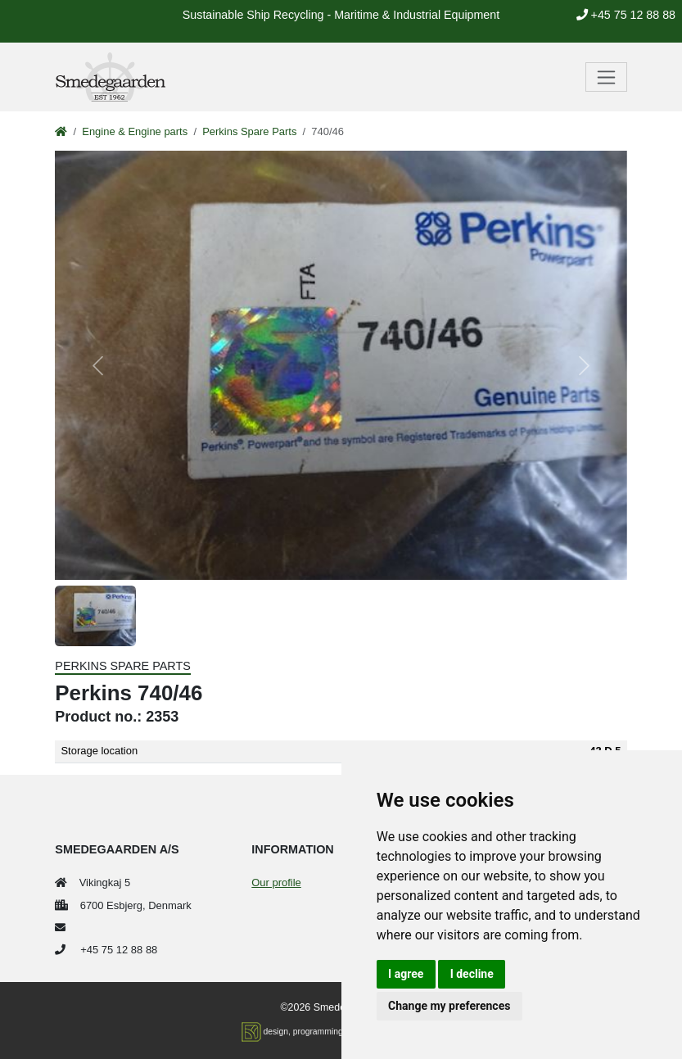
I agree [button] (405, 973)
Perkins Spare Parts (249, 131)
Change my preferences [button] (449, 1005)
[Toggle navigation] (606, 77)
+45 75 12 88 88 (625, 14)
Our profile (275, 882)
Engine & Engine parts (134, 131)
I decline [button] (472, 973)
